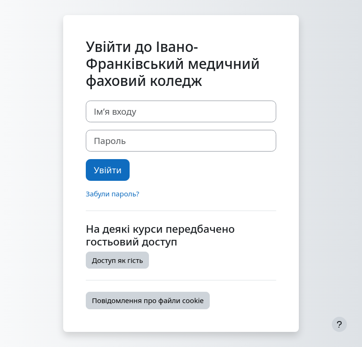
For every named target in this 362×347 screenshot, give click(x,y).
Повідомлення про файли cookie (148, 300)
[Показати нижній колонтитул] (339, 324)
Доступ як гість (117, 260)
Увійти (108, 170)
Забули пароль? (112, 193)
